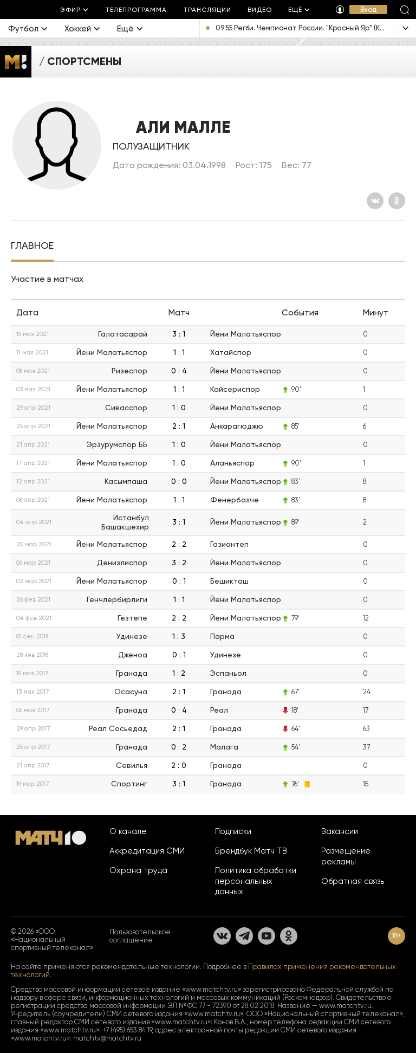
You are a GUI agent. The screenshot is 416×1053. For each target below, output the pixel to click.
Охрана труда (138, 870)
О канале (128, 831)
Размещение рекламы (345, 856)
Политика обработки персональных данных (255, 881)
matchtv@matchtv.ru (107, 1038)
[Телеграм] (244, 936)
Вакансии (339, 831)
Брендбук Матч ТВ (251, 851)
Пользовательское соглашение (140, 936)
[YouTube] (266, 936)
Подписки (233, 831)
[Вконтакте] (375, 200)
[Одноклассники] (396, 200)
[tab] (32, 246)
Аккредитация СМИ (147, 851)
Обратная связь (352, 881)
